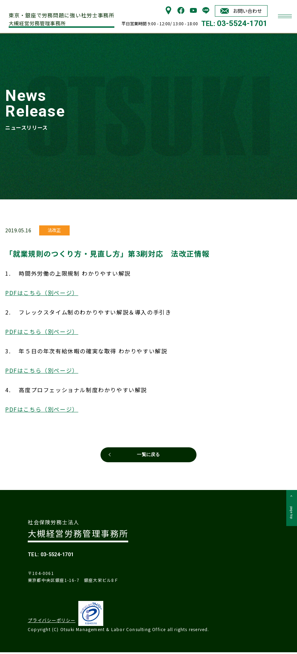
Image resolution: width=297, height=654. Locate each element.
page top (290, 520)
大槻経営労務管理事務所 (64, 18)
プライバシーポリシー (49, 622)
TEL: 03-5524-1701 (60, 555)
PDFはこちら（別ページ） (41, 289)
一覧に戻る (148, 454)
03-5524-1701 (242, 23)
